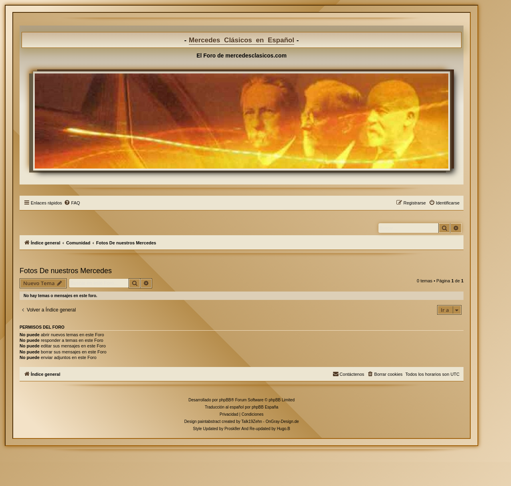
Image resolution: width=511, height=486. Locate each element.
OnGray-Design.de (282, 421)
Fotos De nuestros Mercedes (66, 271)
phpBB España (265, 407)
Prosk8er (232, 428)
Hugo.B (283, 428)
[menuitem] (72, 203)
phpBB (225, 400)
